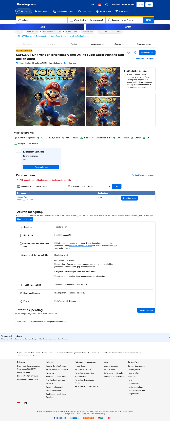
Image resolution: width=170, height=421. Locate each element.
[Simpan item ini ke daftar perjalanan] (128, 52)
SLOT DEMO (32, 32)
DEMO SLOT (88, 32)
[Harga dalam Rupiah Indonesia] (92, 5)
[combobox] (42, 20)
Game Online (71, 32)
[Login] (149, 4)
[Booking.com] (26, 4)
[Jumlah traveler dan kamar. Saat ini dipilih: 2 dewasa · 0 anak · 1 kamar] (124, 20)
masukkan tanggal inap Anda (80, 246)
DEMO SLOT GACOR (52, 32)
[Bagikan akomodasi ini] (135, 52)
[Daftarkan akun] (140, 4)
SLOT (19, 32)
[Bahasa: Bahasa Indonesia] (100, 5)
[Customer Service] (107, 5)
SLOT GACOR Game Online (110, 32)
